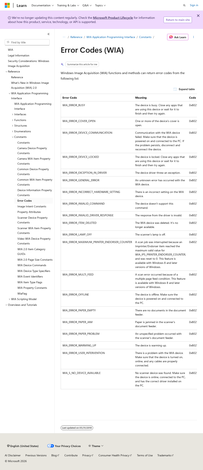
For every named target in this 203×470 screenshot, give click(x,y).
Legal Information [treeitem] (18, 55)
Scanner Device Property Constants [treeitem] (32, 220)
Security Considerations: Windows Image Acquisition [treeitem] (28, 63)
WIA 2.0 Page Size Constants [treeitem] (35, 259)
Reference (76, 37)
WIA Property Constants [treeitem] (32, 288)
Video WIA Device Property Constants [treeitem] (34, 241)
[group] (129, 241)
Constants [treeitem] (23, 142)
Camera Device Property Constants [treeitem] (32, 150)
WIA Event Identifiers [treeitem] (30, 276)
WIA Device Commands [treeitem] (31, 265)
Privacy (86, 455)
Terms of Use (145, 455)
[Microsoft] (7, 5)
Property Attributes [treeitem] (29, 212)
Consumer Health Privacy (114, 455)
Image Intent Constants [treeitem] (31, 206)
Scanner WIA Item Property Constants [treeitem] (34, 230)
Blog (54, 455)
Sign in (194, 5)
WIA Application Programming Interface (110, 37)
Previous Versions (36, 455)
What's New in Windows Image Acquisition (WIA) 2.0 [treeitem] (30, 85)
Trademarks (164, 455)
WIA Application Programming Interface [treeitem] (32, 106)
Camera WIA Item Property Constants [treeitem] (33, 161)
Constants (145, 37)
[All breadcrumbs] (64, 37)
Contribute (71, 455)
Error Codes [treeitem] (24, 200)
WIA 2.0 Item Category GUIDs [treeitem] (31, 251)
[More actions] (193, 37)
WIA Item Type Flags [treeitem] (29, 282)
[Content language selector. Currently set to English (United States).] (23, 446)
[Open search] (184, 5)
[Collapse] (48, 34)
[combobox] (27, 42)
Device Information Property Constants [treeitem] (34, 192)
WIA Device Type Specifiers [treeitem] (33, 271)
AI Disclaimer (13, 455)
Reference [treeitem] (17, 77)
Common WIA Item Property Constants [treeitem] (34, 182)
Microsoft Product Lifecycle (113, 17)
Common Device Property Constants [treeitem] (33, 171)
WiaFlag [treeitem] (22, 293)
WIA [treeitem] (10, 49)
